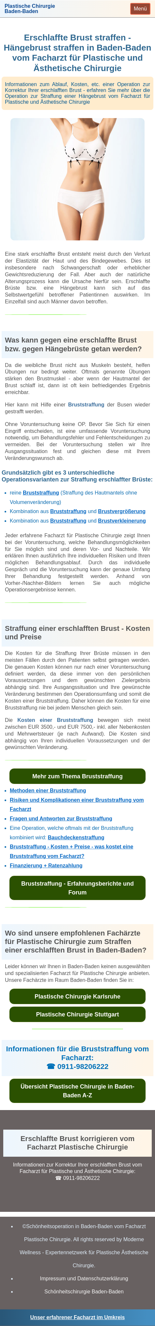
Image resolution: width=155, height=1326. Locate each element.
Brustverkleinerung (122, 521)
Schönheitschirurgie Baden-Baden (84, 1291)
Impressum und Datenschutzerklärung (84, 1278)
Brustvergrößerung (122, 511)
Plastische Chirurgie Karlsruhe (77, 996)
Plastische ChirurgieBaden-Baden (30, 9)
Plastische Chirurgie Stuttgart (77, 1014)
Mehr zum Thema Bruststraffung (77, 776)
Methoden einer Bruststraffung (48, 790)
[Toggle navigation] (140, 9)
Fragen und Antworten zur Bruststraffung (61, 818)
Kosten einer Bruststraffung (55, 720)
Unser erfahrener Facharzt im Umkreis (77, 1317)
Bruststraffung (86, 404)
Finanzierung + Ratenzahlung (46, 865)
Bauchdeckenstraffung (76, 837)
